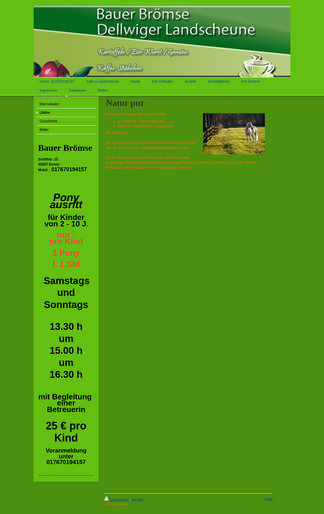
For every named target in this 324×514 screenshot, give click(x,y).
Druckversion (116, 499)
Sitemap (137, 499)
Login (269, 498)
